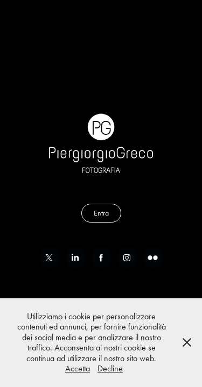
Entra (101, 213)
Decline (110, 368)
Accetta (77, 368)
